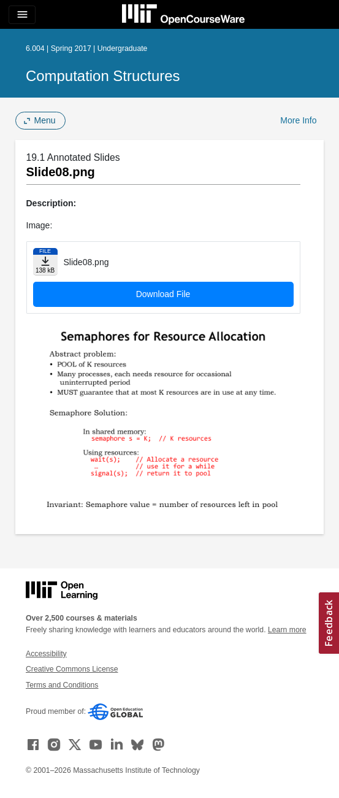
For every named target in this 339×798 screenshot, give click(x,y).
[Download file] (45, 262)
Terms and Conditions (62, 685)
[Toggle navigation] (22, 15)
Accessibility (46, 653)
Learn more (287, 630)
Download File (163, 294)
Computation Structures (103, 76)
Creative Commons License (72, 669)
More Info (298, 120)
